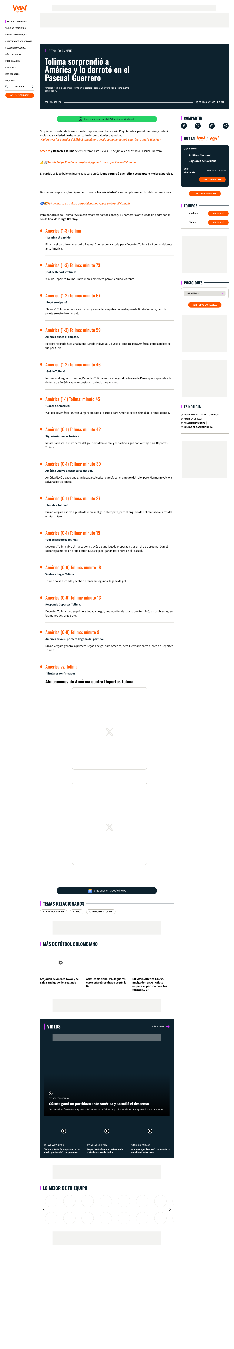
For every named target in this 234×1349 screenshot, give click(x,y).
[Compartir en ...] (226, 126)
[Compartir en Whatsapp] (212, 126)
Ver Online (212, 179)
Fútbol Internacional (16, 34)
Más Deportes (12, 74)
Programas (11, 80)
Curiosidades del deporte (18, 41)
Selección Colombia (15, 47)
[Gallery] (107, 1209)
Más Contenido (13, 54)
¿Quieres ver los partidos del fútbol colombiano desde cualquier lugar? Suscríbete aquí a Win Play (100, 140)
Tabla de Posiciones (15, 28)
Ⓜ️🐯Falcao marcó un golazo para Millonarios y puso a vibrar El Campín (85, 203)
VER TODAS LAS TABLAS (205, 304)
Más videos (161, 1026)
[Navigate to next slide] (170, 1209)
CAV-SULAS (10, 67)
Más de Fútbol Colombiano (70, 944)
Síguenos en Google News (107, 890)
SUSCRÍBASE (19, 95)
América (45, 151)
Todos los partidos (204, 193)
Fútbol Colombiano (17, 21)
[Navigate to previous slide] (43, 1209)
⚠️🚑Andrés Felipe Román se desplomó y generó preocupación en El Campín (88, 162)
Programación (12, 61)
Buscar (19, 86)
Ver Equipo (218, 213)
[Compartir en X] (198, 126)
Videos (53, 1026)
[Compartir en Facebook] (184, 126)
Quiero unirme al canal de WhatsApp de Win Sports (107, 119)
